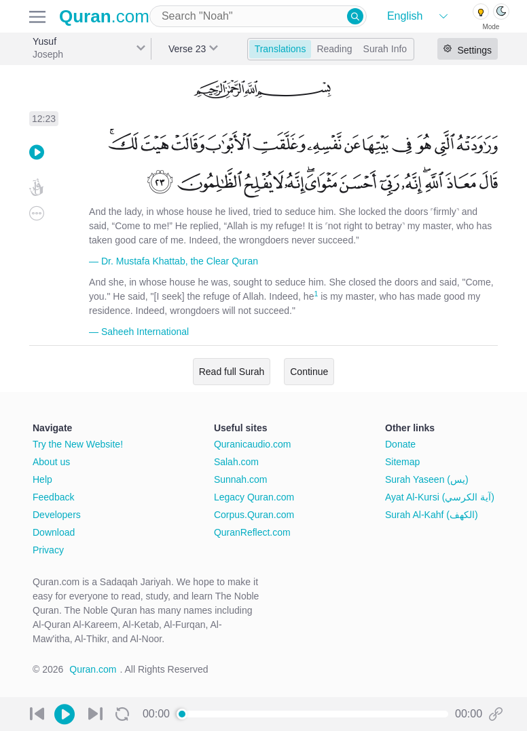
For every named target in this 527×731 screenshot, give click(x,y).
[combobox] (258, 16)
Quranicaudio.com (252, 444)
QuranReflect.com (252, 532)
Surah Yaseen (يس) (427, 479)
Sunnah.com (241, 479)
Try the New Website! (78, 444)
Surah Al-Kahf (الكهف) (431, 514)
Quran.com (92, 669)
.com (104, 16)
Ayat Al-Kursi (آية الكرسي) (439, 497)
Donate (400, 444)
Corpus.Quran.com (254, 514)
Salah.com (236, 461)
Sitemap (402, 461)
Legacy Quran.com (254, 497)
